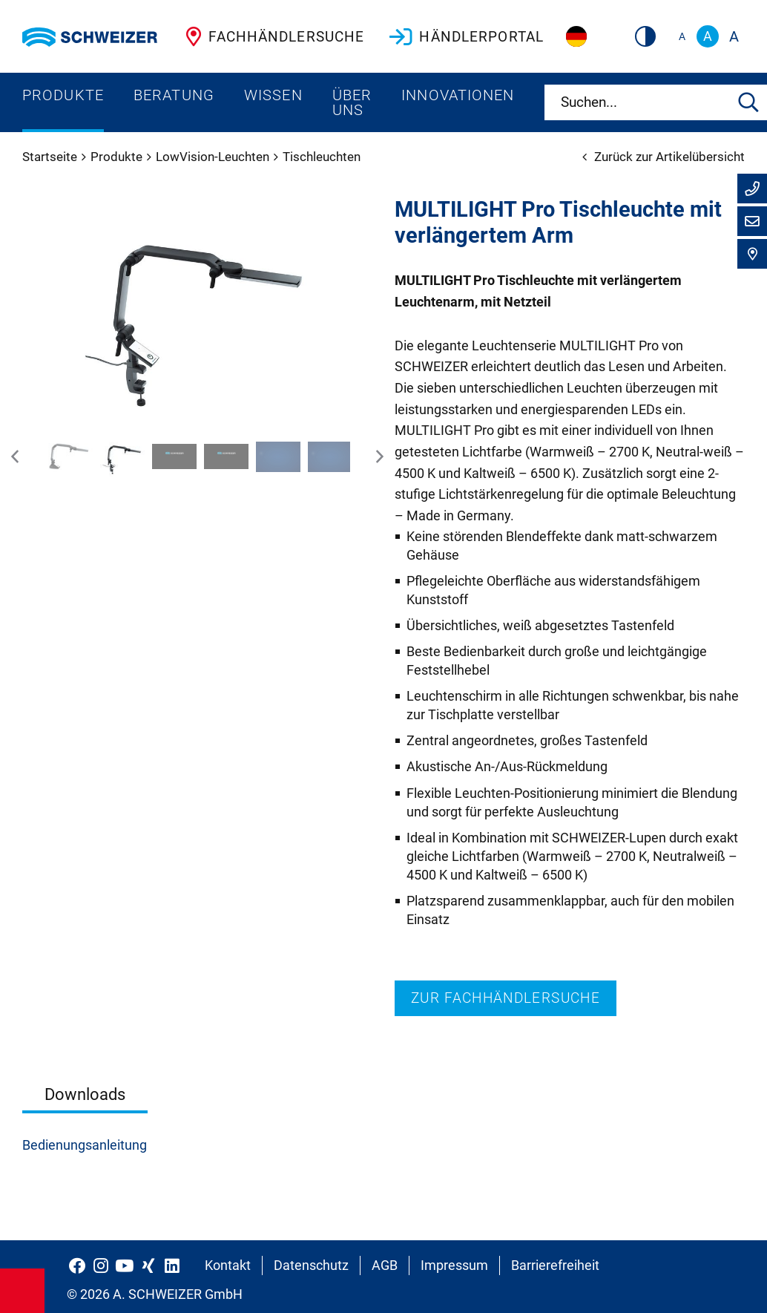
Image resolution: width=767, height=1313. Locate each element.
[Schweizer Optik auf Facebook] (77, 1265)
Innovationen (457, 95)
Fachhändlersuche (272, 36)
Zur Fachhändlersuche (505, 997)
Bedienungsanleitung (84, 1145)
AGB (385, 1265)
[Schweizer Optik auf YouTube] (124, 1265)
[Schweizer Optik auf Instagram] (100, 1265)
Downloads (85, 1094)
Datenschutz (311, 1265)
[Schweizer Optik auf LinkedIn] (172, 1265)
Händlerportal (465, 36)
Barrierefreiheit (555, 1265)
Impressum (454, 1265)
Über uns (352, 102)
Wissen (273, 95)
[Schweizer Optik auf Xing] (148, 1265)
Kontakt (228, 1265)
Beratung (174, 95)
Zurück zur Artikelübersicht (663, 156)
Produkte (63, 95)
